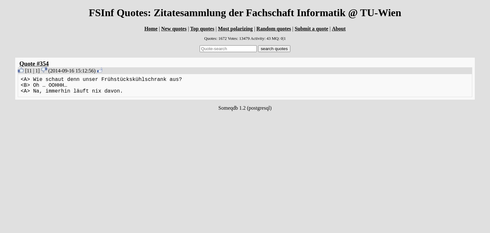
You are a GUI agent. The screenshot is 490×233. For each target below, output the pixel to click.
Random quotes (273, 28)
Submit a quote (311, 28)
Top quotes (202, 28)
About (339, 28)
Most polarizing (235, 28)
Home (151, 28)
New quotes (174, 28)
